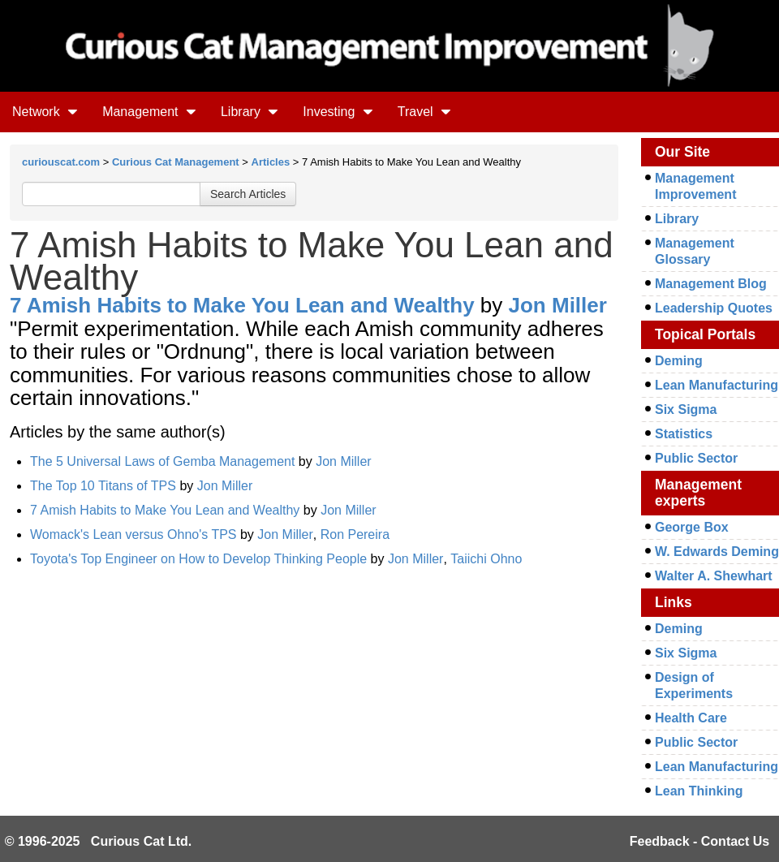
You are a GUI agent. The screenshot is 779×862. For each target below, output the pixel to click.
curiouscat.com (61, 162)
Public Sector (696, 458)
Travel (424, 112)
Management (149, 112)
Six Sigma (686, 409)
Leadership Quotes (714, 308)
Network (45, 112)
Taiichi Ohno (486, 559)
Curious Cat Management (175, 162)
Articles (271, 162)
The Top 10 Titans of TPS (103, 486)
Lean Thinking (698, 791)
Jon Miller (558, 305)
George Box (692, 527)
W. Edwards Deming (717, 551)
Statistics (683, 434)
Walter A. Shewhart (714, 576)
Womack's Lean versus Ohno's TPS (133, 534)
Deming (679, 361)
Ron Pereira (355, 534)
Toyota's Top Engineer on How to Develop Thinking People (198, 559)
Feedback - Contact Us (699, 841)
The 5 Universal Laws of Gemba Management (162, 461)
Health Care (691, 718)
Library (249, 112)
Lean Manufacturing (716, 385)
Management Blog (711, 284)
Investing (337, 112)
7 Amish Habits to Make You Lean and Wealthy (242, 305)
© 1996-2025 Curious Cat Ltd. (98, 841)
